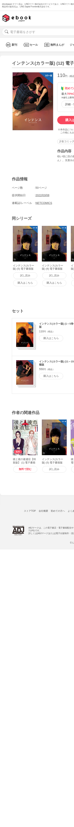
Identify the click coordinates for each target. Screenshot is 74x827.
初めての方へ (58, 511)
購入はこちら (51, 338)
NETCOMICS (44, 203)
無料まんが (53, 44)
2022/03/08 (42, 195)
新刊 (11, 44)
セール (30, 44)
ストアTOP (30, 511)
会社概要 (43, 511)
